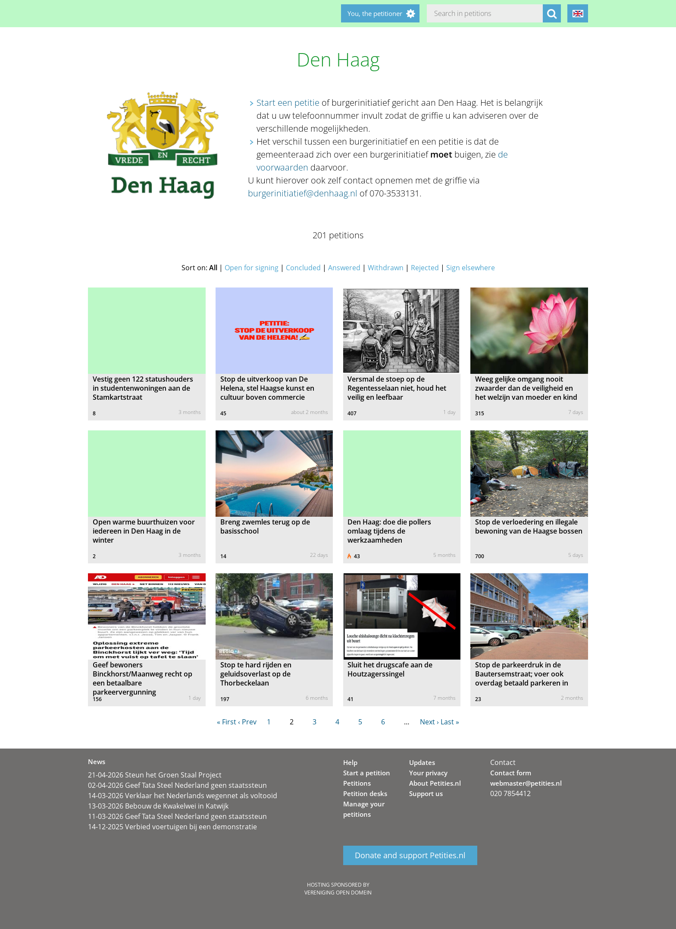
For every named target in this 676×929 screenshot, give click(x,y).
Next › (429, 722)
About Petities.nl (435, 783)
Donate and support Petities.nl (410, 855)
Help (350, 762)
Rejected (425, 267)
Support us (426, 793)
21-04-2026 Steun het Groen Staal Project (155, 775)
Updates (422, 762)
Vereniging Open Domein (338, 892)
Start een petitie (288, 102)
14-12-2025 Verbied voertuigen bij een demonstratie (172, 826)
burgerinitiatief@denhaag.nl (302, 193)
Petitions (357, 783)
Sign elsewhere (470, 267)
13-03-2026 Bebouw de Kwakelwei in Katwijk (158, 806)
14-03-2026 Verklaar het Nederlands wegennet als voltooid (182, 795)
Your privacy (428, 772)
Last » (450, 722)
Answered (344, 267)
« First (226, 722)
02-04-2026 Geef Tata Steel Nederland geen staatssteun (177, 785)
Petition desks (365, 793)
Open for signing (252, 267)
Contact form (510, 772)
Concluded (303, 267)
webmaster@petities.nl (526, 783)
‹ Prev (247, 722)
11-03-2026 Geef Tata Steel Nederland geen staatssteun (177, 816)
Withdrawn (386, 267)
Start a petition (366, 772)
